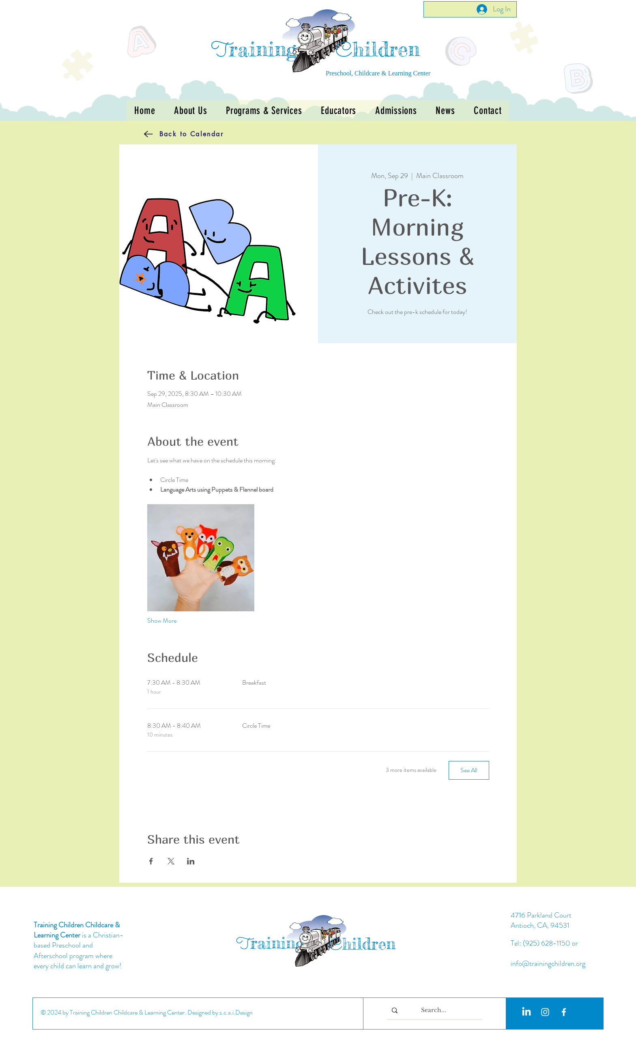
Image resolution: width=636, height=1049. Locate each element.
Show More (161, 620)
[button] (264, 110)
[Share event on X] (171, 861)
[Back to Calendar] (171, 134)
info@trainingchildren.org (548, 963)
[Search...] (433, 1010)
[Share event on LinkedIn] (191, 861)
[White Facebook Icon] (564, 1012)
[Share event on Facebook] (151, 861)
